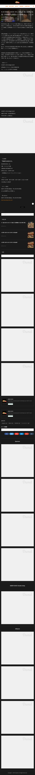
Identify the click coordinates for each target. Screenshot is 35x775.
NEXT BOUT (11, 6)
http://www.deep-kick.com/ (7, 200)
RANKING (21, 6)
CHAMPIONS (27, 6)
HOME (6, 6)
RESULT (16, 6)
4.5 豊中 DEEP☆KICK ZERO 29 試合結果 (9, 232)
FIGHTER (17, 423)
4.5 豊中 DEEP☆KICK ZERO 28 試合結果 (9, 242)
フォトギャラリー (25, 423)
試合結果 (4, 423)
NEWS (11, 423)
